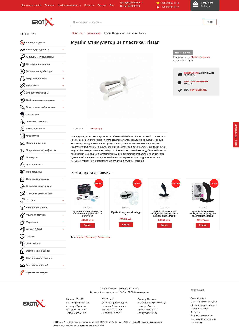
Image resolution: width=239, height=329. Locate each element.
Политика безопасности (203, 319)
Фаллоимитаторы (43, 215)
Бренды (102, 5)
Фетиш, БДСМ (43, 229)
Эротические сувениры (36, 258)
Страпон (43, 200)
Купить (87, 225)
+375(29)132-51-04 (147, 313)
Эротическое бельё (43, 265)
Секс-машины (31, 172)
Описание (79, 128)
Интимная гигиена (33, 121)
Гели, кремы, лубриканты (43, 107)
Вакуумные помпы (43, 78)
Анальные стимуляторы (43, 57)
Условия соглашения (201, 315)
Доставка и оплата (31, 5)
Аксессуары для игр (43, 50)
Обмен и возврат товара (203, 305)
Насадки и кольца (43, 143)
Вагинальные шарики (43, 64)
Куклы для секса (32, 129)
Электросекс (30, 243)
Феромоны (43, 222)
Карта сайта (196, 322)
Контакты (89, 5)
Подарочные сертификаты (38, 150)
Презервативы (31, 164)
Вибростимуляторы (34, 93)
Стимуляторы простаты (36, 193)
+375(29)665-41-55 (76, 313)
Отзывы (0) (96, 128)
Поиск (210, 22)
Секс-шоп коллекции (43, 179)
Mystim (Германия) (200, 57)
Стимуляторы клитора (36, 186)
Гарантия (49, 5)
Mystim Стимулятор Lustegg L (126, 213)
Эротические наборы (35, 251)
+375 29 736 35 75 (167, 7)
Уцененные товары (34, 272)
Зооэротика (29, 114)
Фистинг (28, 236)
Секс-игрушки (198, 298)
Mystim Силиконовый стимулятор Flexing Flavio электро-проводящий (164, 213)
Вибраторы (43, 86)
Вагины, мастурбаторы (43, 71)
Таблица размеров (200, 308)
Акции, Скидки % (32, 42)
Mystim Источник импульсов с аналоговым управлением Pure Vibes (87, 213)
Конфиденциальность (69, 5)
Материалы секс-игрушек (203, 301)
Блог (112, 5)
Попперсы (29, 157)
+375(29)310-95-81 (112, 313)
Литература (29, 136)
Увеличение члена (33, 208)
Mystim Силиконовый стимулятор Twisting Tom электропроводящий (203, 213)
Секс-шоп (77, 33)
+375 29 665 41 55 (167, 3)
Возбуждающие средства (43, 100)
